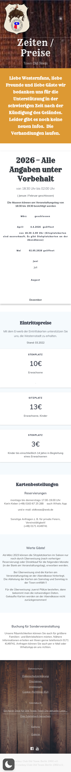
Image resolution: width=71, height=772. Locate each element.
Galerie (35, 734)
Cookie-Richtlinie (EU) (35, 691)
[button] (8, 764)
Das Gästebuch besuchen (35, 716)
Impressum (35, 686)
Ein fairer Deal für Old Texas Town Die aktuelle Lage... (35, 710)
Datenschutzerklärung (35, 676)
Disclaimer (35, 681)
